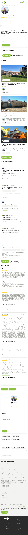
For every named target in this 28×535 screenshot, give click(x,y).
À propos (19, 528)
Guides (19, 526)
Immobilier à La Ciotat (6, 447)
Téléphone (4, 413)
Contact (19, 529)
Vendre (7, 526)
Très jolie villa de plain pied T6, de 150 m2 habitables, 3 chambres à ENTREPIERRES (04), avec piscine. (14, 84)
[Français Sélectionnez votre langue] (21, 2)
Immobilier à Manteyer (6, 436)
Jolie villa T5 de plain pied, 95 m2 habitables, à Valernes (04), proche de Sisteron (12, 114)
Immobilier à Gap (16, 436)
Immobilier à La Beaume (6, 439)
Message (3, 417)
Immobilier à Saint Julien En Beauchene (9, 450)
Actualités (19, 525)
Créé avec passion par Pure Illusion (17, 532)
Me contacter (9, 18)
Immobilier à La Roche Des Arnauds (8, 444)
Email (15, 413)
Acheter (7, 523)
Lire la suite (3, 35)
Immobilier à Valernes (19, 452)
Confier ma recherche (14, 261)
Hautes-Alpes (5, 5)
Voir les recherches (6, 55)
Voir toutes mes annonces (6, 157)
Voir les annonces (6, 45)
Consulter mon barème (23, 506)
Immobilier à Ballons (16, 439)
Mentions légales (8, 532)
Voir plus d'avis (4, 388)
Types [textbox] (9, 164)
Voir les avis (10, 17)
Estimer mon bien (5, 261)
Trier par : (2, 63)
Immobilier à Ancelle (21, 450)
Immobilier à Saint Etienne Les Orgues (19, 447)
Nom (15, 409)
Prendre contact (5, 180)
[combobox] (10, 63)
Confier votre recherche (16, 45)
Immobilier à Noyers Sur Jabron (7, 452)
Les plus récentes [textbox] (8, 63)
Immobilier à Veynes (20, 444)
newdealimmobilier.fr (6, 278)
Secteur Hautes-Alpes (6, 22)
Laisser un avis (12, 388)
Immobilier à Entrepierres (6, 455)
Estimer (7, 525)
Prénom (3, 409)
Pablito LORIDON (7, 168)
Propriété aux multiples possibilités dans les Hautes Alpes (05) (13, 145)
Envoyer (4, 430)
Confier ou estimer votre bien (18, 55)
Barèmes (7, 528)
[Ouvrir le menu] (23, 2)
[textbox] (4, 164)
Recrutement (19, 523)
